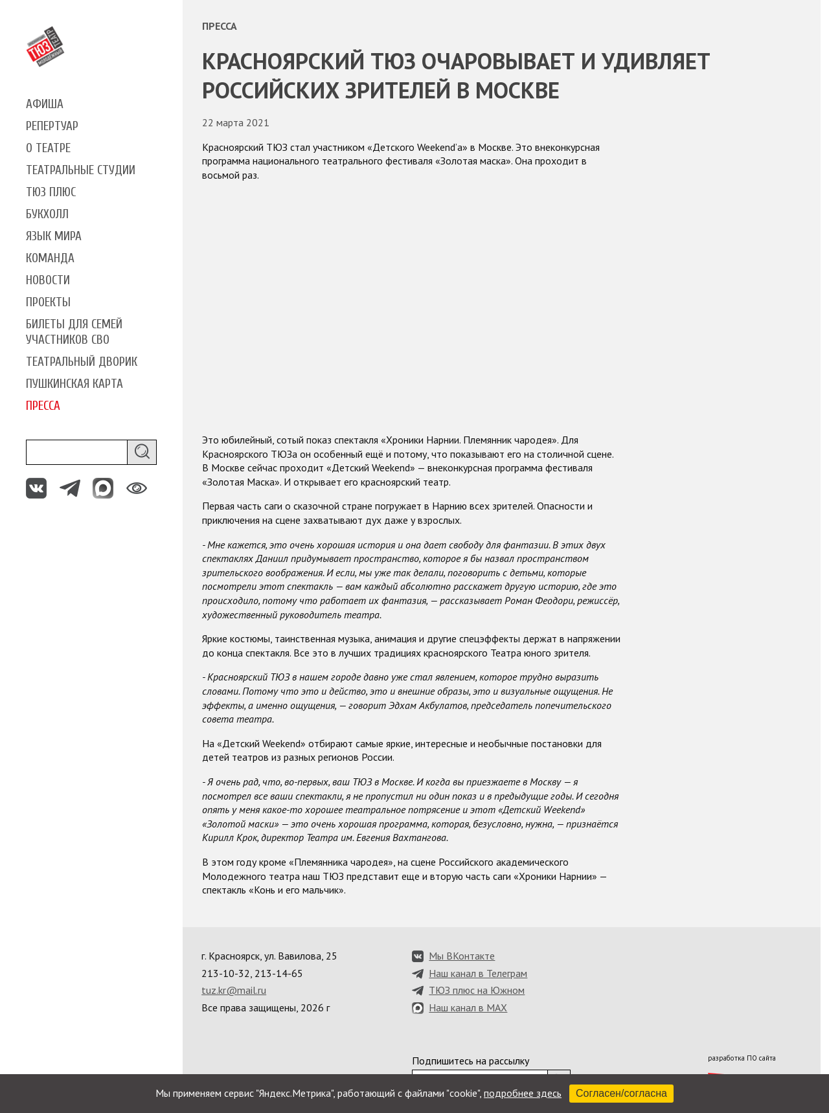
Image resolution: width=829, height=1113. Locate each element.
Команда (50, 258)
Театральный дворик (81, 362)
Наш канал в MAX (468, 1007)
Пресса (43, 406)
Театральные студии (80, 170)
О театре (48, 148)
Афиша (44, 104)
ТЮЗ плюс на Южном (477, 990)
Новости (48, 280)
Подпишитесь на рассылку (470, 1060)
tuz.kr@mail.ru (233, 990)
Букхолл (47, 214)
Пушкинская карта (74, 384)
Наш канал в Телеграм (478, 973)
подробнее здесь (523, 1092)
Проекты (48, 302)
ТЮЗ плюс (51, 192)
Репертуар (52, 126)
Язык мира (54, 236)
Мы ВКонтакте (462, 955)
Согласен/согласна (621, 1093)
